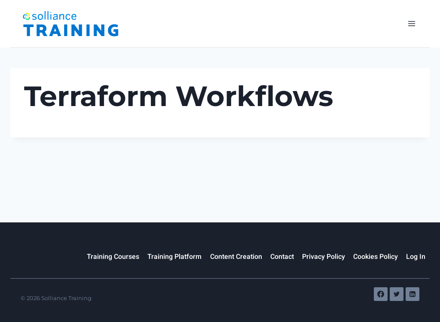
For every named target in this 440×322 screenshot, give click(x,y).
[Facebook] (381, 294)
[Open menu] (411, 23)
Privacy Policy (323, 257)
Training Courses (113, 257)
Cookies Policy (375, 257)
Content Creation (236, 257)
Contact (282, 257)
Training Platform (174, 257)
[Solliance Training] (70, 24)
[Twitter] (396, 294)
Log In (415, 257)
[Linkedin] (412, 294)
